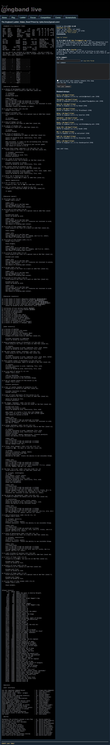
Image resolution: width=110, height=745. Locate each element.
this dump (63, 28)
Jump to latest (62, 37)
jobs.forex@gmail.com (78, 40)
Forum (33, 18)
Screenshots (70, 18)
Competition (46, 18)
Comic (58, 18)
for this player (70, 32)
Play (13, 18)
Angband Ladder (71, 31)
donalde (73, 49)
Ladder (23, 18)
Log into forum (88, 60)
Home (4, 18)
